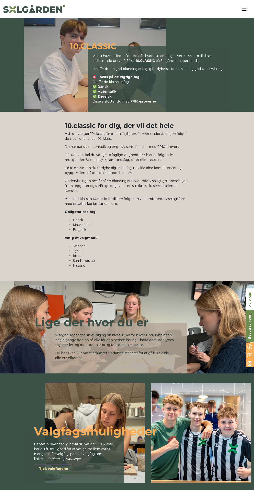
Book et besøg (250, 326)
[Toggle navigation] (244, 9)
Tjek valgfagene (53, 469)
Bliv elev (250, 299)
